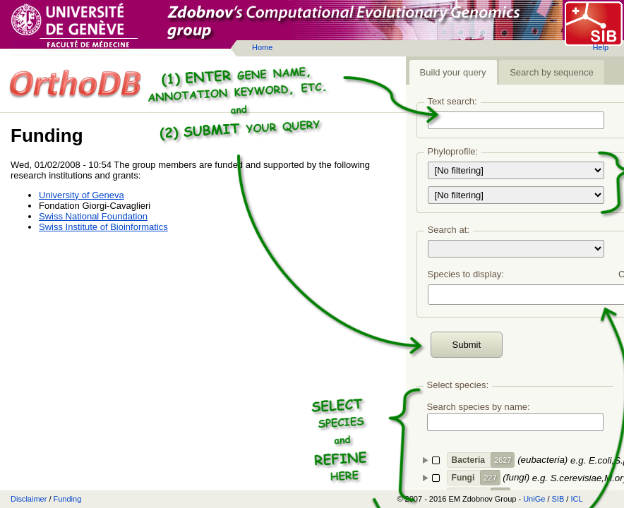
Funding (68, 499)
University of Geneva (81, 195)
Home (262, 47)
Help (600, 47)
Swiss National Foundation (93, 216)
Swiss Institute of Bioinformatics (103, 227)
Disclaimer (29, 499)
